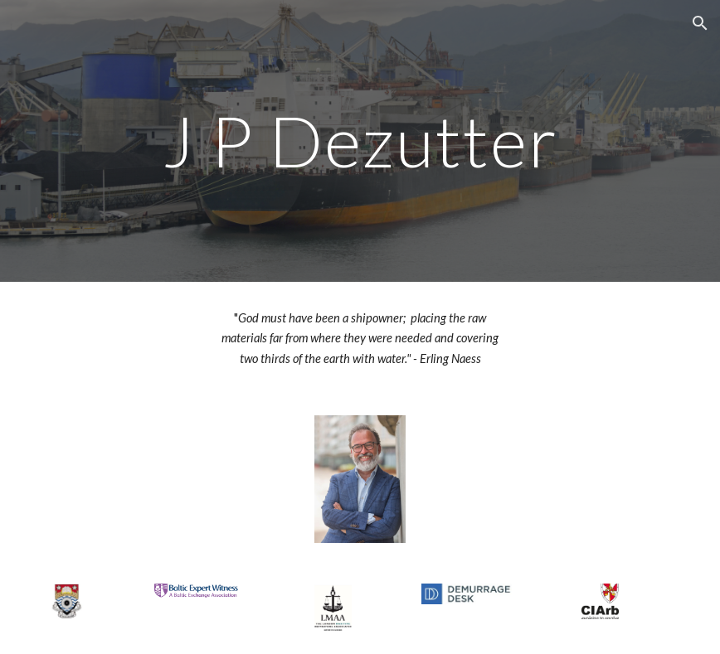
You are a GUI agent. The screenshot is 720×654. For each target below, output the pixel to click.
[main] (360, 140)
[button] (700, 23)
